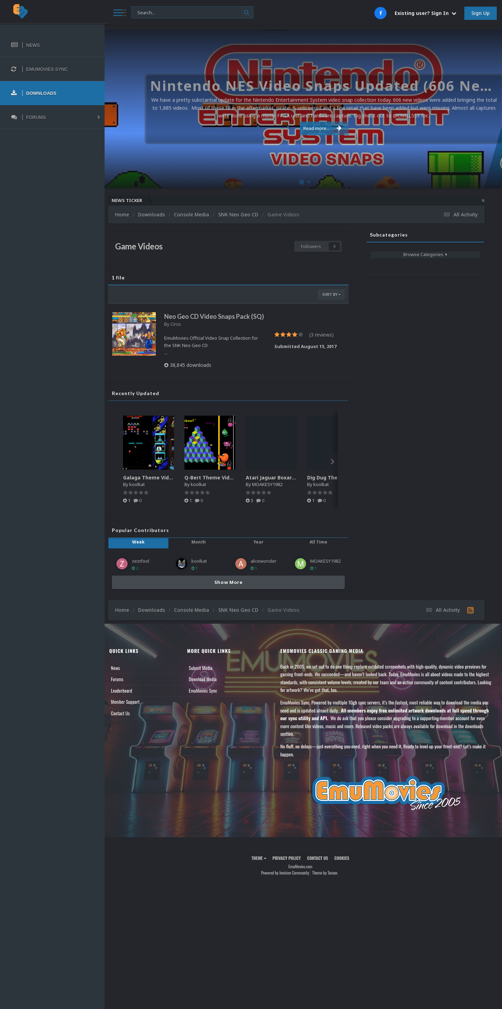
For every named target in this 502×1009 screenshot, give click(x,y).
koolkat (143, 493)
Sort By (331, 294)
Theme (261, 866)
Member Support (131, 710)
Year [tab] (261, 550)
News (121, 676)
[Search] (189, 13)
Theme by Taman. (328, 881)
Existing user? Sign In (425, 13)
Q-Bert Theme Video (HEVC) (224, 486)
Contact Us (126, 721)
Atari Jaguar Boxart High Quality (292, 486)
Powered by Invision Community (288, 881)
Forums (123, 687)
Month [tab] (202, 550)
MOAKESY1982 (273, 493)
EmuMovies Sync (207, 698)
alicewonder (266, 569)
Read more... (302, 128)
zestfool (146, 569)
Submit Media (205, 676)
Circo (181, 332)
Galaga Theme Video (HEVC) (164, 486)
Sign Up (480, 13)
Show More (231, 590)
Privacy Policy (289, 866)
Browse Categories (425, 254)
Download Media (207, 687)
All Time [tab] (319, 550)
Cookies (344, 866)
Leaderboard (127, 698)
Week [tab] (143, 550)
